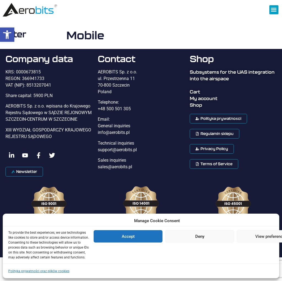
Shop (196, 105)
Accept (128, 236)
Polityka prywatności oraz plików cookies (38, 271)
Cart (195, 91)
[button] (7, 34)
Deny (199, 236)
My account (204, 98)
